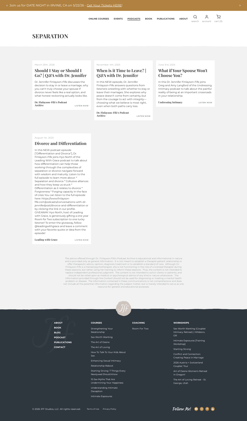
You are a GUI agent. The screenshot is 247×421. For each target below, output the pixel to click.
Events (118, 23)
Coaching (138, 327)
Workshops (181, 327)
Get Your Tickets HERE (104, 5)
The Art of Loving (100, 351)
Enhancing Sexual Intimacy (106, 365)
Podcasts (133, 23)
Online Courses (99, 23)
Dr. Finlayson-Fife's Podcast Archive (51, 108)
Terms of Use (93, 414)
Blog (57, 337)
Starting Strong (182, 353)
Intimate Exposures (101, 401)
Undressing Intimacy (170, 107)
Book (148, 23)
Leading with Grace (46, 244)
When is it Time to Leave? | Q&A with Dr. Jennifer (121, 77)
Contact (59, 351)
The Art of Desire (100, 346)
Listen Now (82, 110)
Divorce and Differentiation (60, 148)
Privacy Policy (109, 414)
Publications (166, 23)
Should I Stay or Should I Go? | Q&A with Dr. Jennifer (60, 77)
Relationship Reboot (102, 370)
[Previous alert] (7, 5)
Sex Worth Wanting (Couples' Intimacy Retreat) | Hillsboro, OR (189, 337)
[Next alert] (240, 5)
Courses (96, 327)
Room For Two (140, 333)
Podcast (60, 342)
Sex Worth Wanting (102, 341)
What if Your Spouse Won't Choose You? (182, 77)
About (183, 23)
